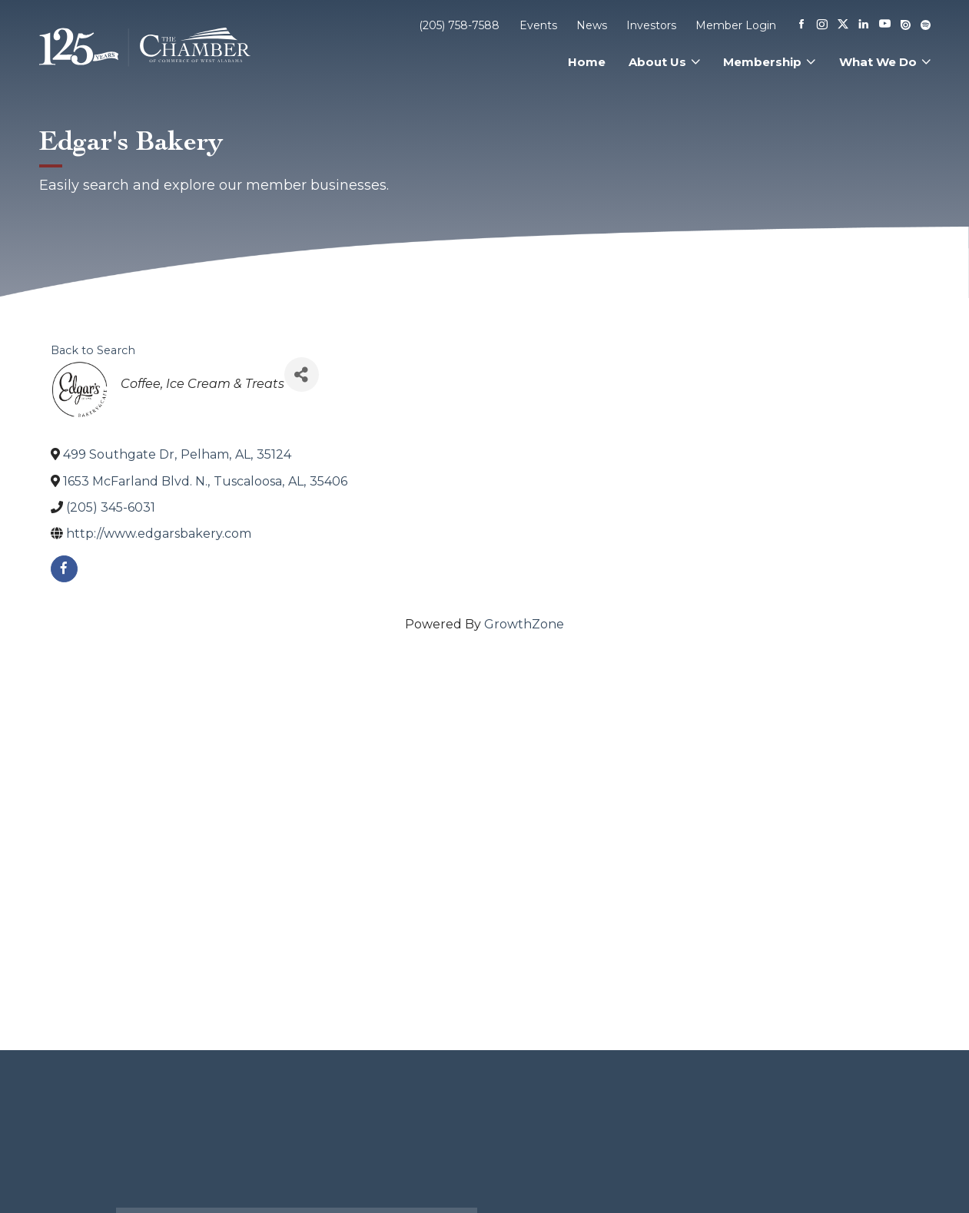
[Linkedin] (863, 25)
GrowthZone (524, 624)
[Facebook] (801, 25)
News (591, 25)
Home (587, 62)
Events (538, 25)
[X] (843, 25)
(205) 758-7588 (459, 25)
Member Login (735, 25)
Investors (651, 25)
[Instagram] (822, 25)
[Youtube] (885, 25)
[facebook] (64, 568)
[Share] (301, 374)
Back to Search (93, 350)
